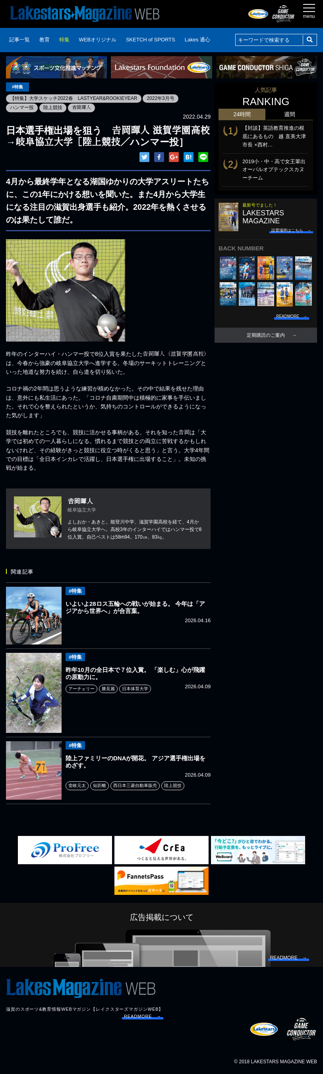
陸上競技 (52, 107)
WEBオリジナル (97, 40)
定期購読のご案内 (266, 335)
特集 (64, 40)
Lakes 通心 (197, 40)
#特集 (17, 86)
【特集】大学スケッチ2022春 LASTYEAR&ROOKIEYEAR (73, 98)
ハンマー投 (22, 107)
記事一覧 (19, 40)
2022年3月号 (160, 98)
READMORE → (142, 1016)
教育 (44, 40)
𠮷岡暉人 (81, 107)
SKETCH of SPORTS (150, 40)
